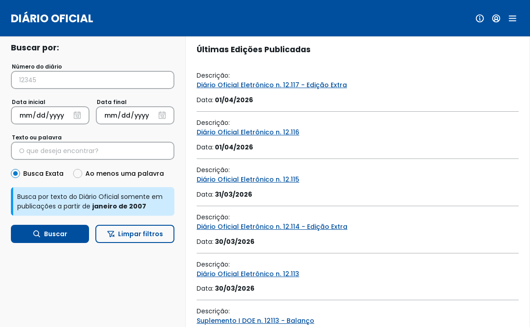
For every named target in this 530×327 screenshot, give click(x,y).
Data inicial (28, 102)
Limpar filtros (135, 233)
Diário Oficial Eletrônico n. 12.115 (248, 179)
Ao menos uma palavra (124, 173)
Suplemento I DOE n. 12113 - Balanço (255, 320)
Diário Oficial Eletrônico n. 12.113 (248, 273)
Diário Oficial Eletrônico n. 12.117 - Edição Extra (272, 84)
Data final (112, 102)
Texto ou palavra (37, 137)
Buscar (50, 233)
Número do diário (37, 66)
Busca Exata (43, 173)
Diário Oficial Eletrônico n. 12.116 (248, 132)
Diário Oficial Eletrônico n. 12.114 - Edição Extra (272, 226)
